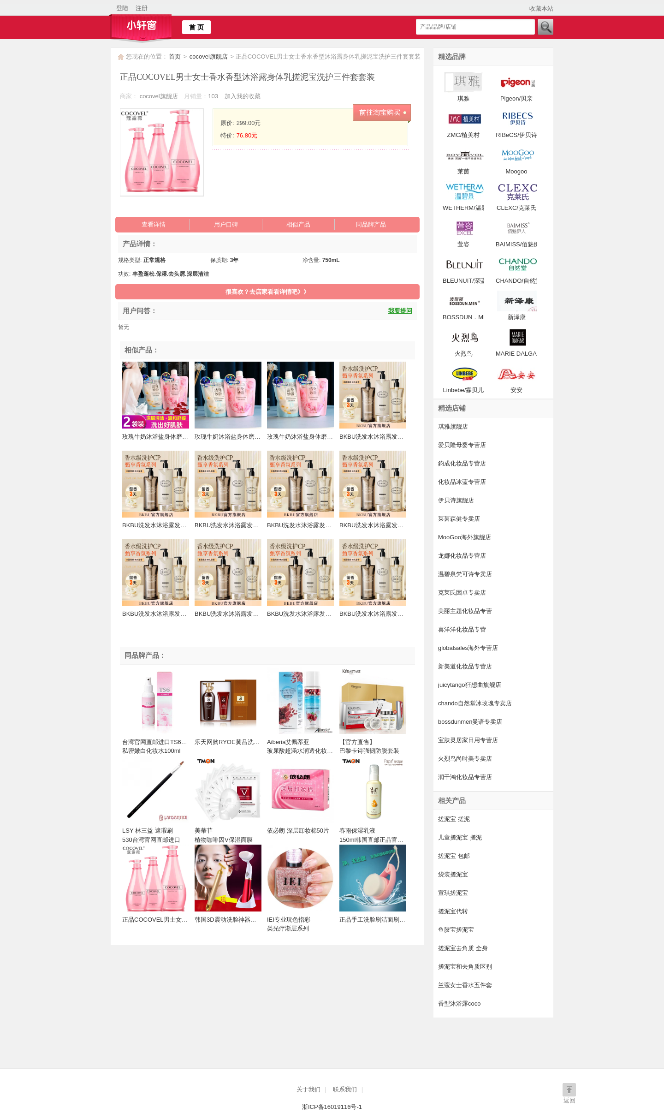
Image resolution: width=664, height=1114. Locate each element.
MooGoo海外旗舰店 (464, 537)
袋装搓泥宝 (453, 874)
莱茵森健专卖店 (459, 518)
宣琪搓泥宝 (453, 892)
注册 (142, 8)
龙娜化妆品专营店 (462, 555)
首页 (175, 56)
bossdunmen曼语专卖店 (470, 721)
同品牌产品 (371, 224)
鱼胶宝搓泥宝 (456, 929)
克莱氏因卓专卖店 (462, 592)
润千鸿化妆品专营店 (465, 777)
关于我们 (308, 1089)
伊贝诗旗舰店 (456, 500)
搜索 (545, 27)
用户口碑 (226, 224)
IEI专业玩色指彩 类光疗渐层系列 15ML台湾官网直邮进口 (298, 928)
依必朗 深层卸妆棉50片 (298, 830)
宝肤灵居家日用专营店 (468, 740)
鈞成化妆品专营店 (462, 463)
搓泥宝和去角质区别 (465, 966)
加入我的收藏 (243, 96)
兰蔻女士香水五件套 (465, 985)
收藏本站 (541, 8)
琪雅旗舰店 (453, 426)
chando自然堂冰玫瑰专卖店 (475, 703)
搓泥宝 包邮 (454, 855)
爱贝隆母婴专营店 (462, 444)
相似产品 (298, 224)
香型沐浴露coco (459, 1003)
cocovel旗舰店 (210, 56)
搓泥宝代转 (453, 911)
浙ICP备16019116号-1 (332, 1106)
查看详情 (154, 224)
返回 (569, 1100)
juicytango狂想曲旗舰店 (469, 684)
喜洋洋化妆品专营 (462, 629)
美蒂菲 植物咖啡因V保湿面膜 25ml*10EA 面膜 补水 (224, 839)
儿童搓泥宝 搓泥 (460, 837)
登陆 (122, 8)
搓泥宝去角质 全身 (463, 948)
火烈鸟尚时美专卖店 (465, 758)
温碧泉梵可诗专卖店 (465, 574)
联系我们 (345, 1089)
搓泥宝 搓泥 (454, 819)
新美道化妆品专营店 (465, 666)
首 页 (196, 27)
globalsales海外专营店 (468, 647)
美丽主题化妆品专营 (465, 611)
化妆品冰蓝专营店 (462, 481)
